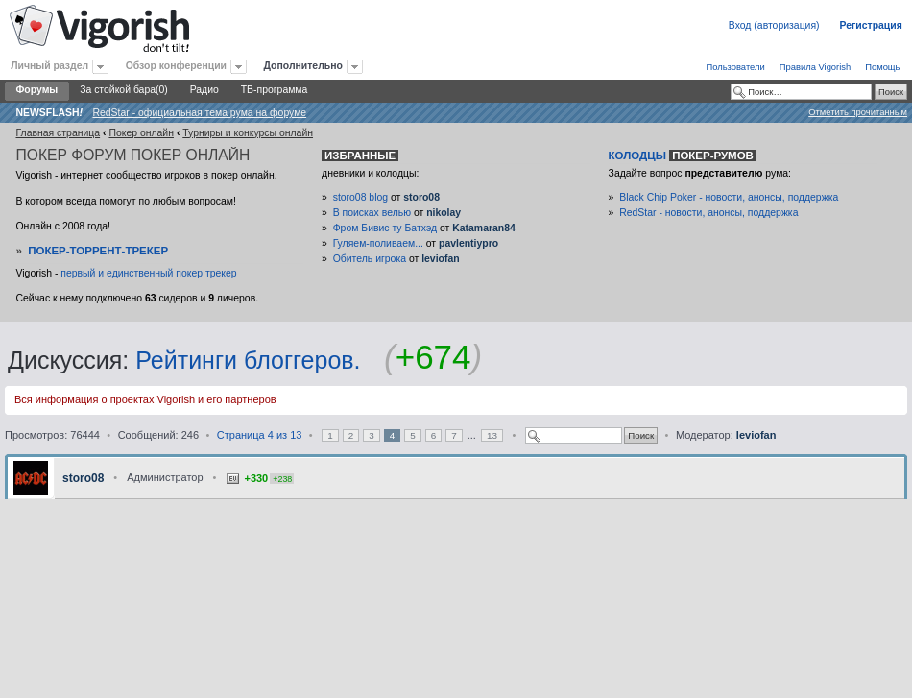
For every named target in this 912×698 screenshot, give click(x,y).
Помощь (882, 66)
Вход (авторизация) (774, 25)
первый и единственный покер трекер (148, 273)
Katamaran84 (484, 228)
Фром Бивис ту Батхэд (385, 228)
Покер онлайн (141, 133)
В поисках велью (372, 212)
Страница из (259, 435)
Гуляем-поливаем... (378, 243)
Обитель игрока (369, 258)
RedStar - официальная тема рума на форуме (199, 113)
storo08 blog (360, 197)
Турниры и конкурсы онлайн (247, 133)
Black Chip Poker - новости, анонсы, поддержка (728, 197)
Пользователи (735, 66)
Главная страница (57, 133)
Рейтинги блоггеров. (247, 360)
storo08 (421, 197)
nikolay (443, 212)
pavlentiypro (468, 243)
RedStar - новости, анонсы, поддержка (708, 212)
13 (492, 435)
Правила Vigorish (816, 66)
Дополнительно (303, 65)
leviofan (440, 258)
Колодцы (682, 155)
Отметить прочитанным (857, 112)
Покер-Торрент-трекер (98, 250)
